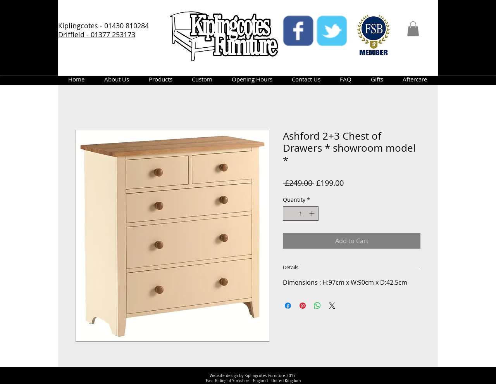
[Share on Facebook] (288, 305)
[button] (413, 28)
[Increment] (312, 213)
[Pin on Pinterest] (302, 305)
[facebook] (298, 31)
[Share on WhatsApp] (317, 305)
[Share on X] (332, 305)
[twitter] (332, 31)
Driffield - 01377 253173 (96, 34)
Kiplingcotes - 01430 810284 (103, 25)
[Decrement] (289, 213)
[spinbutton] (301, 213)
